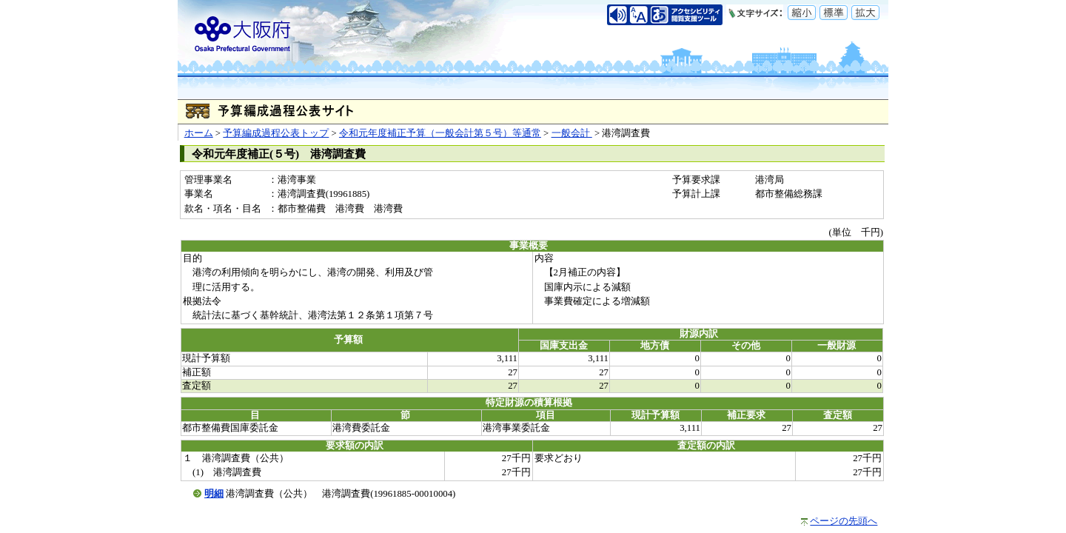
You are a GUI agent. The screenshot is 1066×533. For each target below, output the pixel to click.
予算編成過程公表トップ (276, 133)
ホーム (198, 133)
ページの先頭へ (843, 521)
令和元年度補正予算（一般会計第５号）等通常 (440, 133)
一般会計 (572, 133)
